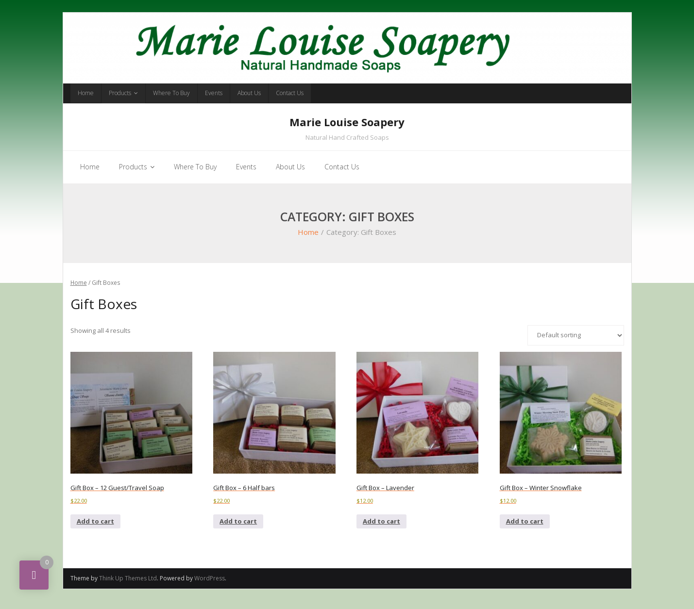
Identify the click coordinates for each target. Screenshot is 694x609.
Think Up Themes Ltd (128, 586)
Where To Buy (171, 93)
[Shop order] (575, 343)
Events (213, 93)
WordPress (209, 586)
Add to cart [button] (95, 529)
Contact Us (290, 93)
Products (120, 93)
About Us (249, 93)
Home (86, 93)
